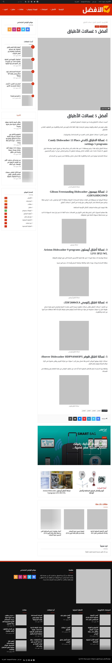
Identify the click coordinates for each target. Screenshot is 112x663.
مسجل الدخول (96, 552)
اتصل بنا (77, 2)
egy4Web (81, 659)
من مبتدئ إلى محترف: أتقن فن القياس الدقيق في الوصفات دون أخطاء (14, 163)
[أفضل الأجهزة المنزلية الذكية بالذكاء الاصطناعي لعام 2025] (97, 519)
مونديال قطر (28, 217)
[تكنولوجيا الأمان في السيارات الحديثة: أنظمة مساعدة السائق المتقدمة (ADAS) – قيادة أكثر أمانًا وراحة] (27, 139)
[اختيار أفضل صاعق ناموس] (77, 644)
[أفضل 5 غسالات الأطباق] (77, 632)
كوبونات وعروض (32, 9)
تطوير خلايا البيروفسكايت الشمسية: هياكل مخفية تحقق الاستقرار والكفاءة (8, 645)
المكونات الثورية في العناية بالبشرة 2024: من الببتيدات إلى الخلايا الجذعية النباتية (13, 62)
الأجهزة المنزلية (27, 220)
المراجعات (44, 9)
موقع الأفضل (107, 659)
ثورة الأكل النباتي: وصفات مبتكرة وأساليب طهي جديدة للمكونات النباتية (13, 175)
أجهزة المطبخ (28, 214)
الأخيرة (19, 115)
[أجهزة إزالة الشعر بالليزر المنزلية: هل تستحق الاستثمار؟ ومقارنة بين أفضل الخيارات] (27, 51)
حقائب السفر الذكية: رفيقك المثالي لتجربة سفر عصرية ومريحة (90, 447)
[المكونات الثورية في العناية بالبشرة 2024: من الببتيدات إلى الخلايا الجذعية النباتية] (27, 64)
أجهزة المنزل (103, 26)
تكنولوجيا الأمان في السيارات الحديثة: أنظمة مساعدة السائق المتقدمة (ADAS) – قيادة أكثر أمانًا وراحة (13, 139)
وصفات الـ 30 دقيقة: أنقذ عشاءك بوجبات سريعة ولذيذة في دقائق (13, 150)
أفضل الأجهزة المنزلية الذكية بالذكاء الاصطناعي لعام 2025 (99, 532)
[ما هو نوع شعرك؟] (27, 100)
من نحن (94, 2)
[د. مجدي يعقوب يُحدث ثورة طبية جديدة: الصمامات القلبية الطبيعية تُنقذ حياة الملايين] (21, 620)
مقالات (21, 9)
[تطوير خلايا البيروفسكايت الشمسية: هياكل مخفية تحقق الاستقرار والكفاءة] (21, 645)
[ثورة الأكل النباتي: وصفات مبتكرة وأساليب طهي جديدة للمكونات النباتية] (27, 177)
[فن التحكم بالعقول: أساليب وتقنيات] (21, 633)
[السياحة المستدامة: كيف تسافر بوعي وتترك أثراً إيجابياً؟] (27, 76)
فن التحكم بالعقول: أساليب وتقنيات (8, 630)
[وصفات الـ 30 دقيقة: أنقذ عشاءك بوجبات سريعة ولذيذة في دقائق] (27, 152)
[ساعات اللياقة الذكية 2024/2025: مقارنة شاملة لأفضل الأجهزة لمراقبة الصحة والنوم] (49, 632)
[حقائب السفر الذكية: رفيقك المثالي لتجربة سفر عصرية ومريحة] (27, 127)
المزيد (6, 9)
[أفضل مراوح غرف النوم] (77, 620)
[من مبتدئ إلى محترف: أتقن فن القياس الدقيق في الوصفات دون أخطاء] (27, 165)
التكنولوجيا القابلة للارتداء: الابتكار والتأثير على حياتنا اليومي (93, 631)
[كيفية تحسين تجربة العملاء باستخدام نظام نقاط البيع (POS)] (74, 519)
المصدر (98, 410)
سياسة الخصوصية (85, 2)
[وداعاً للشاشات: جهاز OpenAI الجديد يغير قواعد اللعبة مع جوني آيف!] (49, 644)
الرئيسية (61, 9)
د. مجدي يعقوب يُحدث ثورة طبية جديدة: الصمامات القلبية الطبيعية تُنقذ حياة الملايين (8, 620)
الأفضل (53, 9)
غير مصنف (29, 223)
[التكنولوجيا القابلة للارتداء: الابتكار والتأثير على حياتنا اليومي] (105, 632)
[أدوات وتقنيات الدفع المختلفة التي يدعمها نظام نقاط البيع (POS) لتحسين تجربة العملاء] (51, 519)
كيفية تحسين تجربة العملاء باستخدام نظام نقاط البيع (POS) (75, 532)
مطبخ (13, 9)
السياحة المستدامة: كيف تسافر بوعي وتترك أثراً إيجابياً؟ (13, 74)
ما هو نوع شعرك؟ (15, 96)
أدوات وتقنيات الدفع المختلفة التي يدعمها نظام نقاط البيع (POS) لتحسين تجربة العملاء (51, 533)
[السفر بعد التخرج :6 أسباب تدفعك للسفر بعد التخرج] (27, 88)
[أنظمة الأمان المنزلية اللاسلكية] (105, 644)
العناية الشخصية (27, 227)
